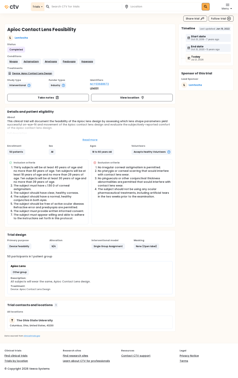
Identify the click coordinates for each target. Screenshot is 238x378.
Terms (184, 361)
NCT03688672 (99, 84)
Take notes (48, 97)
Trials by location (16, 361)
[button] (13, 62)
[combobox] (85, 6)
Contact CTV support (135, 355)
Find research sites (75, 355)
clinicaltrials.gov (32, 335)
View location (132, 97)
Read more (90, 139)
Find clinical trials (16, 355)
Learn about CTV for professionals (86, 361)
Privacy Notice (189, 355)
